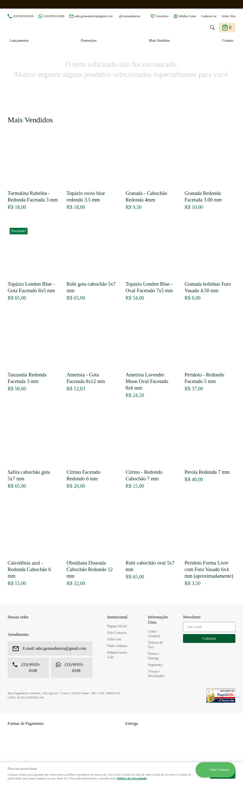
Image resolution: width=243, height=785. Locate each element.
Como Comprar (154, 634)
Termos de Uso (155, 645)
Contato (227, 40)
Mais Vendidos (159, 40)
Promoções (88, 40)
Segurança (155, 665)
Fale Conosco (117, 633)
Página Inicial (117, 626)
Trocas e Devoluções (156, 673)
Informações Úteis (158, 619)
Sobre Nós (228, 16)
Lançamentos (19, 40)
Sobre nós (114, 639)
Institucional (117, 617)
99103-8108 (23, 16)
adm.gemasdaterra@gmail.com (94, 16)
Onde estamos (117, 646)
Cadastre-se (209, 16)
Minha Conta (187, 16)
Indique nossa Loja (117, 655)
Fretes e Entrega (153, 656)
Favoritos (162, 16)
